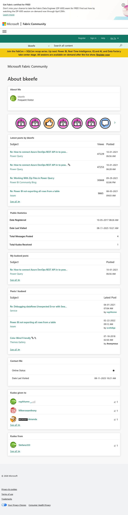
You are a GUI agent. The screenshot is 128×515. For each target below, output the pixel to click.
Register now (103, 54)
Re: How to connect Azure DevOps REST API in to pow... (38, 151)
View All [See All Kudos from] (15, 451)
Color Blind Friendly (20, 337)
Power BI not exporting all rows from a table (33, 322)
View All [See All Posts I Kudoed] (15, 349)
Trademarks (7, 499)
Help (103, 38)
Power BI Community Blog (23, 182)
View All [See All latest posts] (15, 201)
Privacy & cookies (9, 489)
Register (82, 38)
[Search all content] (88, 45)
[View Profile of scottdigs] (111, 327)
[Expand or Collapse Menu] (4, 31)
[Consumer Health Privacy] (40, 505)
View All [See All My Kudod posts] (15, 280)
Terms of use (7, 494)
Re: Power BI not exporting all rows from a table (35, 191)
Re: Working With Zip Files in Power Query (32, 178)
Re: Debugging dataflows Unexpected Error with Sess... (38, 306)
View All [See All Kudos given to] (15, 425)
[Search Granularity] (38, 45)
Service (13, 310)
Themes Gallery (17, 342)
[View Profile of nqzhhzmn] (112, 312)
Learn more (8, 14)
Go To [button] (113, 38)
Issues (13, 195)
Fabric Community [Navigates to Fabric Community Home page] (34, 24)
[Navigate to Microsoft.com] (10, 24)
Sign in (93, 38)
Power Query (16, 155)
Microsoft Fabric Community (28, 66)
